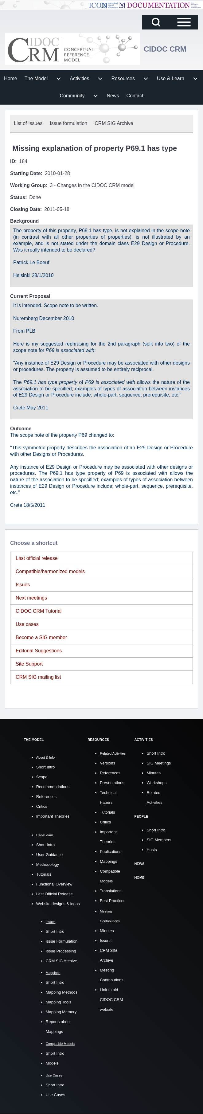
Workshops (156, 782)
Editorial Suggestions (39, 650)
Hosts (151, 849)
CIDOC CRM (165, 49)
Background (24, 221)
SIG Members (158, 840)
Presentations (112, 782)
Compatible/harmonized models (50, 571)
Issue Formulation (61, 941)
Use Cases (55, 1095)
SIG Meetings (158, 763)
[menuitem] (10, 78)
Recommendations (52, 786)
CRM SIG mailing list (38, 677)
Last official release (37, 558)
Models (52, 1063)
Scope (42, 777)
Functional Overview (54, 884)
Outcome (20, 428)
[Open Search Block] (156, 22)
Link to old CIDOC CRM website (111, 999)
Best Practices (112, 900)
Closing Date (25, 209)
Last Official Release (54, 894)
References (46, 796)
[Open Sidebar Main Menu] (184, 22)
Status (17, 197)
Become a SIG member (41, 637)
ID (12, 161)
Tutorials (43, 874)
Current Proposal (30, 296)
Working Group (28, 185)
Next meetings (31, 597)
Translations (110, 891)
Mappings (108, 861)
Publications (110, 851)
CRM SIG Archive (61, 961)
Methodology (47, 864)
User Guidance (49, 854)
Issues (23, 584)
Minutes (107, 930)
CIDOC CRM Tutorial (38, 611)
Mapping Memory (61, 1012)
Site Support (29, 663)
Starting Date (25, 173)
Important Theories (53, 816)
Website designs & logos (58, 903)
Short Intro (45, 767)
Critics (41, 806)
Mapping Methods (61, 992)
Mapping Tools (59, 1002)
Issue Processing (61, 951)
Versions (107, 763)
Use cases (27, 624)
